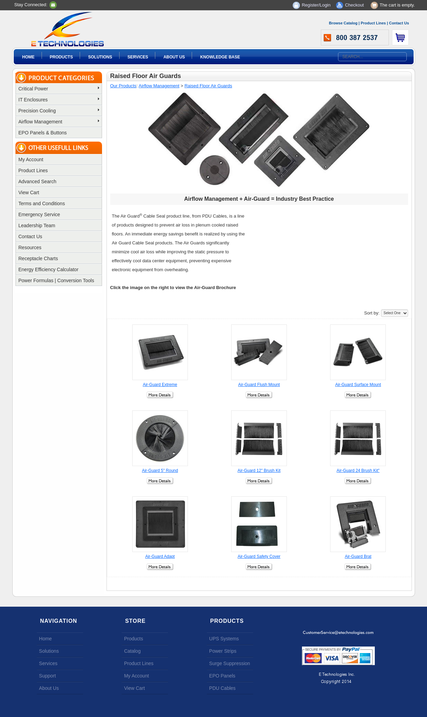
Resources (30, 247)
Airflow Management (59, 121)
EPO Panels (222, 676)
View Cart (29, 192)
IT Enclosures (59, 99)
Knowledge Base (220, 57)
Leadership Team (37, 225)
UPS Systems (224, 638)
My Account (31, 159)
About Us (174, 57)
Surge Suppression (229, 663)
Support (47, 676)
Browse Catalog (343, 23)
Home (28, 57)
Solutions (100, 57)
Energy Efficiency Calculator (49, 269)
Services (137, 57)
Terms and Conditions (42, 203)
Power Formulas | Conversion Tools (56, 280)
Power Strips (222, 651)
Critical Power (59, 88)
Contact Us (399, 23)
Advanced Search (38, 181)
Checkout (354, 5)
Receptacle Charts (38, 258)
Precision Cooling (59, 110)
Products (61, 57)
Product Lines (373, 23)
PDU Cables (222, 688)
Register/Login (316, 5)
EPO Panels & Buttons (43, 132)
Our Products (123, 85)
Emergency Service (39, 214)
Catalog (132, 651)
